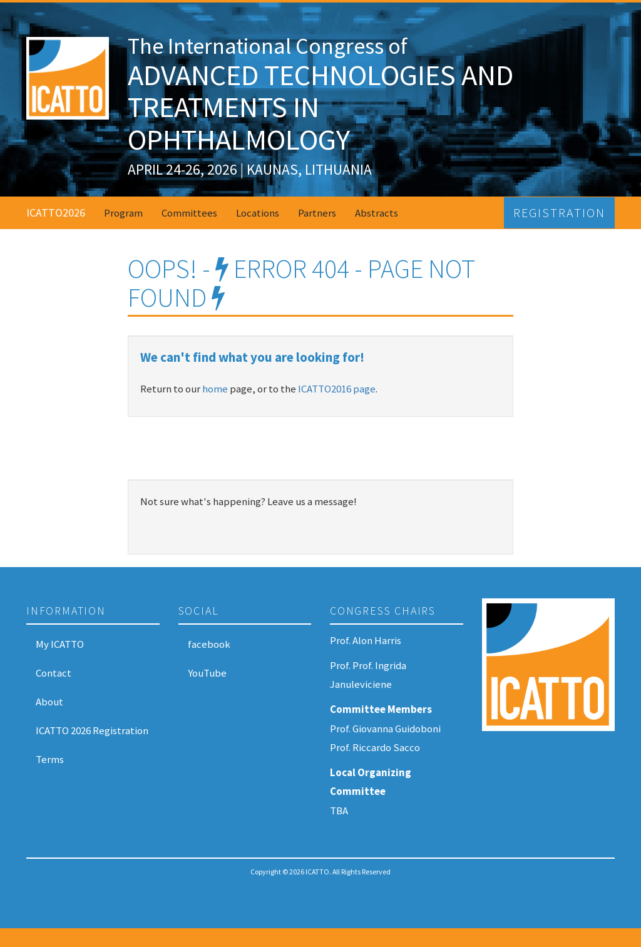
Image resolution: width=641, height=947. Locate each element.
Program (123, 213)
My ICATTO (60, 644)
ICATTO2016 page (337, 389)
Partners (317, 213)
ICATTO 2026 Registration (92, 730)
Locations (257, 213)
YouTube (207, 673)
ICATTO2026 (55, 212)
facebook (209, 644)
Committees (189, 213)
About (49, 702)
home (215, 389)
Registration (559, 213)
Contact (53, 673)
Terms (50, 759)
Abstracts (376, 213)
